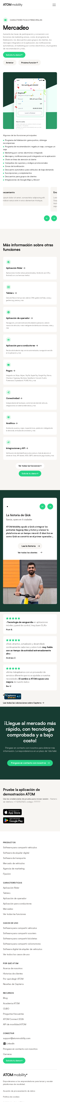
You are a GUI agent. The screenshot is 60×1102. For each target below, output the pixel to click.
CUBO (6, 1008)
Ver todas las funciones (29, 466)
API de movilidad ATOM (14, 1024)
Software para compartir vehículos (20, 847)
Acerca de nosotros (12, 968)
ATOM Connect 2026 (13, 1019)
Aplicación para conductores (17, 903)
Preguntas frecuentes (13, 1013)
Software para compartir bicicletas (20, 938)
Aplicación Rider (11, 887)
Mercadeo (8, 908)
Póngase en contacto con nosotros (28, 762)
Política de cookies (11, 1097)
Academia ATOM (11, 1003)
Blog (5, 998)
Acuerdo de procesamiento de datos (19, 1091)
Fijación (7, 873)
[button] (47, 218)
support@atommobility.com (16, 1038)
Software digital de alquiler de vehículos (22, 949)
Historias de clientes (13, 973)
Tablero (6, 893)
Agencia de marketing (14, 868)
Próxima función (28, 62)
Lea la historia (29, 546)
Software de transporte (14, 858)
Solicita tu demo (13, 55)
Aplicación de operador (14, 898)
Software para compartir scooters (19, 933)
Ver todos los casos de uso (16, 954)
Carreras (7, 1054)
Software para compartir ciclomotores (22, 943)
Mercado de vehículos (14, 863)
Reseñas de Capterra (13, 984)
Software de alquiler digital (16, 852)
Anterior (10, 62)
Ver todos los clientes (27, 552)
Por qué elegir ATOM (13, 978)
